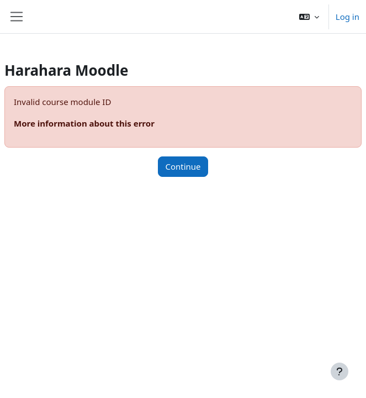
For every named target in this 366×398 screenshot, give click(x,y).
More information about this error (84, 123)
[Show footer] (339, 371)
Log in (347, 16)
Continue (182, 166)
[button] (309, 16)
